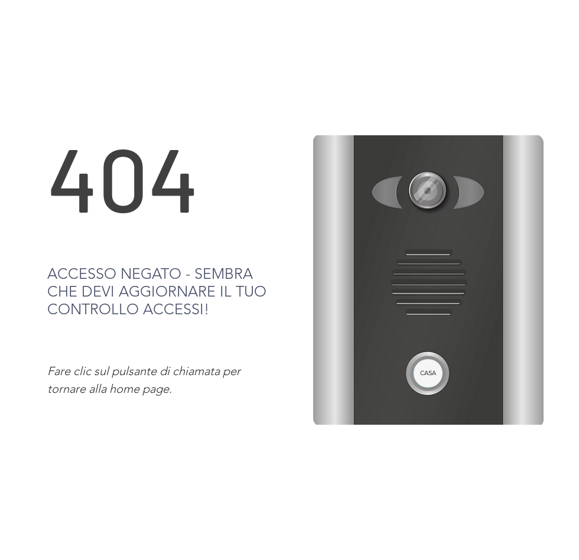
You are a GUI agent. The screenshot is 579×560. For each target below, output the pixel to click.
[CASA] (428, 373)
